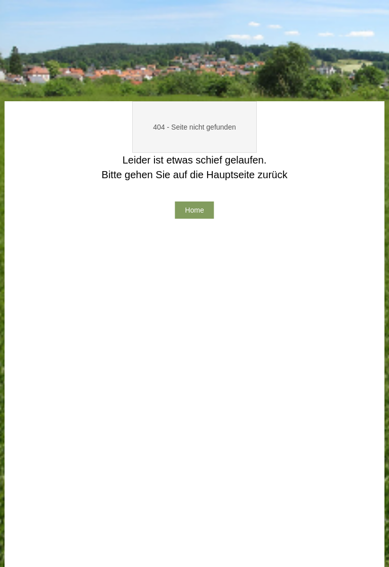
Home (194, 210)
